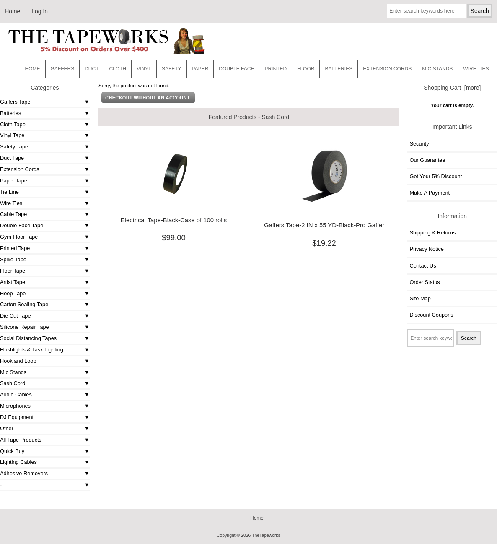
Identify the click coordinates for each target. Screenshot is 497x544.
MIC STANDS (437, 69)
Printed (275, 69)
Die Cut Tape (15, 315)
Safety (171, 69)
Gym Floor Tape (19, 237)
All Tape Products (20, 440)
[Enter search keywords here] (426, 11)
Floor (305, 69)
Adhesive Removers (24, 473)
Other (6, 428)
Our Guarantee (427, 160)
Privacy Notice (426, 249)
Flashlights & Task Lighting (31, 349)
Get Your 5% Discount (435, 176)
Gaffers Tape (15, 102)
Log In (39, 11)
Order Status (424, 282)
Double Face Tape (21, 225)
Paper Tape (13, 180)
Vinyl (144, 69)
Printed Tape (15, 248)
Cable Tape (13, 214)
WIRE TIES (476, 69)
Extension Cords (19, 169)
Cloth (118, 69)
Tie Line (9, 192)
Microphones (15, 406)
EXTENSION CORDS (387, 69)
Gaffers (63, 69)
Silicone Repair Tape (24, 327)
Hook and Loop (18, 361)
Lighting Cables (18, 462)
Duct (91, 69)
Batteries (338, 69)
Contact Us (422, 266)
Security (419, 144)
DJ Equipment (17, 417)
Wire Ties (11, 203)
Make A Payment (429, 193)
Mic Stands (13, 372)
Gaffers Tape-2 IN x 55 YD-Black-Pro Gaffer (324, 225)
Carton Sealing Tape (24, 304)
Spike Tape (13, 259)
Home (12, 11)
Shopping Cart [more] (452, 87)
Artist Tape (12, 282)
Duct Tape (12, 158)
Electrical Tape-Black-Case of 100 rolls (174, 220)
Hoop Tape (13, 293)
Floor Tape (12, 271)
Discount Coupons (431, 315)
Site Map (419, 298)
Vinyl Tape (12, 135)
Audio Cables (16, 394)
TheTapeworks (266, 535)
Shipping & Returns (432, 232)
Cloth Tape (13, 124)
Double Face (236, 69)
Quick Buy (12, 451)
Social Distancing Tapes (28, 338)
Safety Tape (14, 146)
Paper (200, 69)
